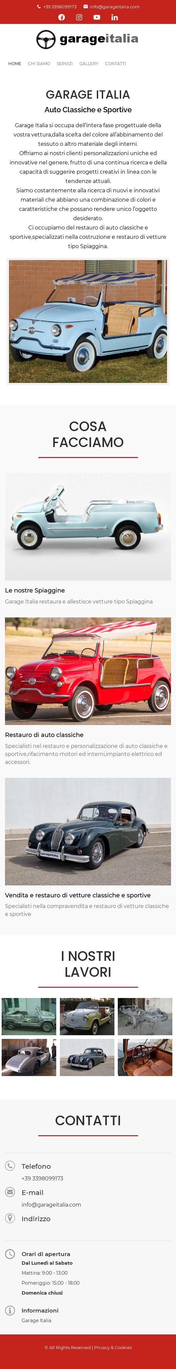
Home (14, 63)
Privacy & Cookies (113, 1347)
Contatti (115, 63)
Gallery (89, 63)
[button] (29, 1016)
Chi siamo (39, 63)
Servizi (65, 63)
